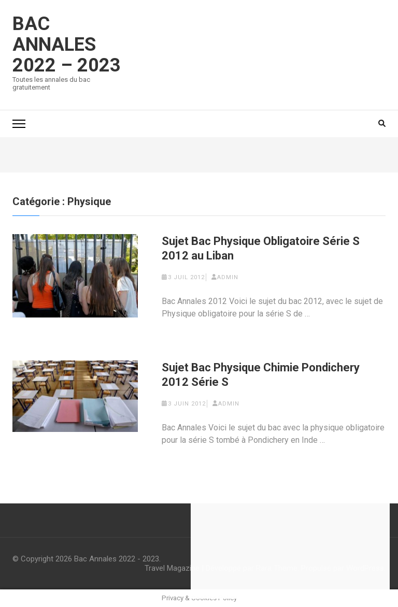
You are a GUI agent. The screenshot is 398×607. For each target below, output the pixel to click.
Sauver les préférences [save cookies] (290, 588)
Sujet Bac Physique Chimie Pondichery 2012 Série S (261, 374)
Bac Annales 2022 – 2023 (66, 44)
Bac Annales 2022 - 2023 (116, 558)
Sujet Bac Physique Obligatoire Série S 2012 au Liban (261, 248)
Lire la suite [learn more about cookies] (345, 519)
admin (227, 277)
